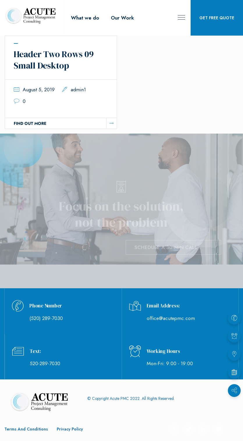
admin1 (78, 89)
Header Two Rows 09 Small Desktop (54, 59)
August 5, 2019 (39, 89)
